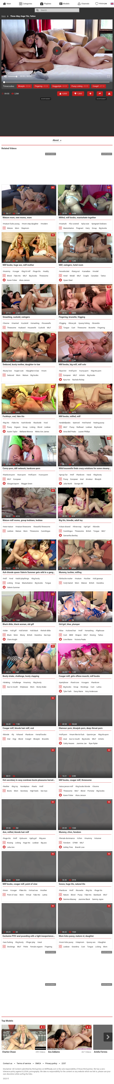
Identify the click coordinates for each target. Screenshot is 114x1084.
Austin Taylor (12, 432)
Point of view (12, 895)
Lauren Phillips (84, 432)
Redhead (80, 427)
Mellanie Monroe (26, 432)
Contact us (7, 1063)
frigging (63, 323)
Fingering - (41, 86)
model (96, 271)
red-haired (87, 423)
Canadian (94, 276)
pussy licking (84, 323)
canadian (86, 271)
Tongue (66, 328)
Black (9, 635)
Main (3, 16)
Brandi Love (79, 847)
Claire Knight (12, 640)
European (67, 375)
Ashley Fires (68, 847)
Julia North (67, 484)
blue (61, 631)
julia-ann (23, 838)
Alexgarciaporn (13, 484)
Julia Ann (11, 847)
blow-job (72, 323)
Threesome (43, 276)
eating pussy (99, 423)
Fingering (101, 328)
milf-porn (73, 371)
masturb (63, 224)
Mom (17, 228)
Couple (86, 276)
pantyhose (64, 682)
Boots (9, 791)
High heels (34, 791)
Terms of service (24, 1063)
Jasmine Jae (81, 743)
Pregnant (79, 228)
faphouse (100, 631)
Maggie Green (26, 484)
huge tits (37, 271)
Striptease (24, 687)
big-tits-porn (96, 371)
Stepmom (25, 228)
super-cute (19, 371)
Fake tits (17, 276)
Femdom (67, 843)
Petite (25, 947)
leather (6, 786)
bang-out (76, 271)
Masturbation (68, 228)
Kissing (93, 635)
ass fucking (8, 942)
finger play (31, 942)
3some (6, 323)
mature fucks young (11, 224)
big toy (15, 786)
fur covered (74, 224)
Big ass (44, 843)
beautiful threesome (42, 527)
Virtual (28, 895)
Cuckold (41, 328)
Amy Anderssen (91, 691)
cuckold (25, 323)
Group (94, 228)
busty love (8, 371)
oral (46, 423)
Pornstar (90, 791)
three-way (77, 527)
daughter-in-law (33, 371)
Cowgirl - (98, 86)
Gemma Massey (69, 899)
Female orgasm (36, 947)
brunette (96, 323)
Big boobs (103, 228)
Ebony (22, 635)
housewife (47, 323)
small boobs (41, 735)
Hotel (65, 276)
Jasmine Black (84, 899)
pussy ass (91, 942)
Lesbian (47, 427)
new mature (8, 527)
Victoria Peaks (80, 640)
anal (89, 475)
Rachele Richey (78, 380)
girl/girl (87, 527)
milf (72, 475)
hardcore (80, 475)
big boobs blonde (83, 786)
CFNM (75, 843)
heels (35, 786)
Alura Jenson (24, 280)
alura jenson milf (66, 786)
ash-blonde (26, 423)
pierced (77, 423)
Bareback (97, 895)
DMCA (38, 1063)
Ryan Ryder (93, 743)
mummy (7, 271)
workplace (25, 786)
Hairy (88, 228)
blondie (96, 527)
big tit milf (26, 271)
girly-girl (33, 838)
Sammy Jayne (97, 899)
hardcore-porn (9, 475)
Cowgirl (28, 739)
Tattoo (103, 276)
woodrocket (64, 271)
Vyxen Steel (68, 280)
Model (72, 276)
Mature (10, 228)
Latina (98, 687)
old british (24, 631)
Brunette (92, 328)
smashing (35, 323)
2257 (64, 1063)
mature (78, 579)
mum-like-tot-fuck (77, 735)
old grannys (98, 579)
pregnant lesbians (99, 224)
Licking (32, 427)
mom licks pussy (66, 942)
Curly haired (68, 583)
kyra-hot (63, 371)
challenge (17, 682)
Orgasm (17, 427)
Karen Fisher (12, 280)
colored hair (71, 631)
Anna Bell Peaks (69, 432)
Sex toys (47, 635)
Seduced (10, 375)
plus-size (85, 224)
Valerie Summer (13, 587)
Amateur (89, 479)
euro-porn (22, 475)
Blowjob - (24, 86)
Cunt (73, 328)
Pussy (9, 427)
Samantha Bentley (70, 536)
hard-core (75, 682)
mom (44, 371)
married (15, 323)
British (88, 531)
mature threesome (23, 527)
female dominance (67, 838)
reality (46, 271)
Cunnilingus (45, 531)
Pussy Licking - (80, 86)
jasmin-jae (92, 735)
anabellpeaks (65, 423)
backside (37, 423)
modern (45, 224)
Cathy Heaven (68, 743)
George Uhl (78, 484)
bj (13, 735)
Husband (21, 328)
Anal (82, 479)
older (6, 631)
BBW (71, 635)
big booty (98, 475)
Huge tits (26, 843)
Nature (66, 895)
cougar (16, 271)
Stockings (84, 687)
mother (44, 890)
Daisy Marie (78, 691)
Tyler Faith (67, 691)
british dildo (46, 631)
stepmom (80, 942)
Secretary (24, 791)
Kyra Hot (66, 380)
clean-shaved (65, 527)
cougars (85, 682)
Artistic (82, 375)
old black (34, 631)
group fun (64, 475)
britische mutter (66, 579)
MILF (25, 276)
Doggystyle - (60, 86)
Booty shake (41, 687)
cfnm (80, 838)
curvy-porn (84, 371)
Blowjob (98, 479)
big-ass (43, 838)
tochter (87, 579)
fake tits (15, 423)
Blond (9, 276)
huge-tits (7, 838)
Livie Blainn (67, 640)
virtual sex (34, 890)
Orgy (14, 739)
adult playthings (22, 579)
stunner (98, 838)
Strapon (78, 635)
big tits (6, 423)
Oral (8, 739)
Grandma (100, 583)
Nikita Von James (42, 432)
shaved (20, 735)
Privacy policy (51, 1063)
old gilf (13, 631)
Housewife (32, 328)
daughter (102, 942)
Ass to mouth (12, 687)
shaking (7, 682)
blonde (6, 735)
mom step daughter (30, 224)
